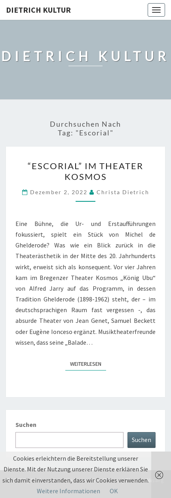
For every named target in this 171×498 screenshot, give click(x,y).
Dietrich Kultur (38, 10)
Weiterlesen (88, 363)
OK (114, 491)
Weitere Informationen (68, 491)
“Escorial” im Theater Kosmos (85, 170)
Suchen (25, 425)
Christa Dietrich (123, 192)
